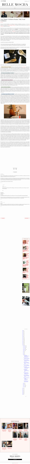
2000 (22, 394)
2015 (22, 342)
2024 (22, 331)
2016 (22, 341)
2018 (22, 338)
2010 (22, 390)
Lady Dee (14, 31)
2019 (22, 337)
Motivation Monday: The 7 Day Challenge (26, 365)
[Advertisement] (15, 229)
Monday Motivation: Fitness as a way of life (26, 358)
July (23, 351)
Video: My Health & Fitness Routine (26, 381)
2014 (22, 343)
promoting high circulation (11, 25)
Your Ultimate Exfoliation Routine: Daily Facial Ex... (26, 356)
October (24, 348)
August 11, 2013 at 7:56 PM (3, 202)
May (23, 354)
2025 (22, 330)
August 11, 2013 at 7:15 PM (3, 193)
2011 (22, 389)
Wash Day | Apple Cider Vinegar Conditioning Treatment (26, 378)
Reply (2, 190)
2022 (22, 334)
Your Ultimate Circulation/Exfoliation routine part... (26, 367)
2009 (22, 391)
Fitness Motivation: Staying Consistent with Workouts (26, 373)
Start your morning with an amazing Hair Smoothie (26, 360)
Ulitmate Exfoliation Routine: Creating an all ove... (26, 363)
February (24, 385)
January (24, 386)
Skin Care (2, 22)
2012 (22, 388)
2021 (22, 335)
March (24, 384)
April (23, 383)
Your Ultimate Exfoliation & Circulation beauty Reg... (26, 370)
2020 (22, 336)
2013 (22, 344)
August (24, 350)
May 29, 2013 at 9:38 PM (2, 174)
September (24, 349)
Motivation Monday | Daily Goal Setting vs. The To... (26, 376)
